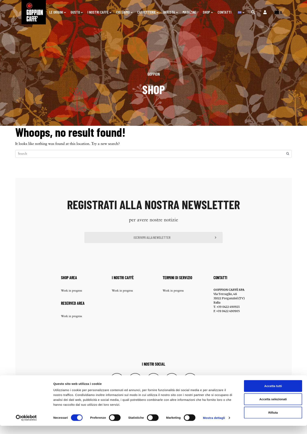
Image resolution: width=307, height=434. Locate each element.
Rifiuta (273, 420)
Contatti (224, 12)
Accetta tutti (273, 394)
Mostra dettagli (214, 426)
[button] (153, 242)
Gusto (75, 12)
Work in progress (71, 295)
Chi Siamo (123, 12)
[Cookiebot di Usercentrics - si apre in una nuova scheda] (26, 426)
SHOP (206, 12)
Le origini (56, 12)
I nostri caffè (98, 12)
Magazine (189, 12)
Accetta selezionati (273, 407)
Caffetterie (146, 12)
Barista (169, 12)
